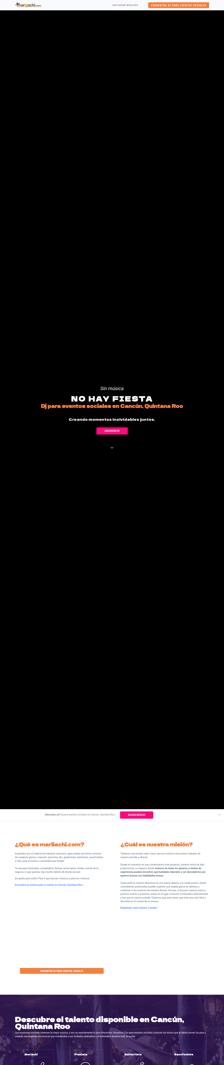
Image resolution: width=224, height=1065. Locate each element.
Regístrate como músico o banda (139, 907)
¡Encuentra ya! (112, 430)
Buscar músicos (136, 814)
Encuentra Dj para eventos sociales (178, 5)
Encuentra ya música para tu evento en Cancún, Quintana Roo (49, 884)
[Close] (219, 815)
